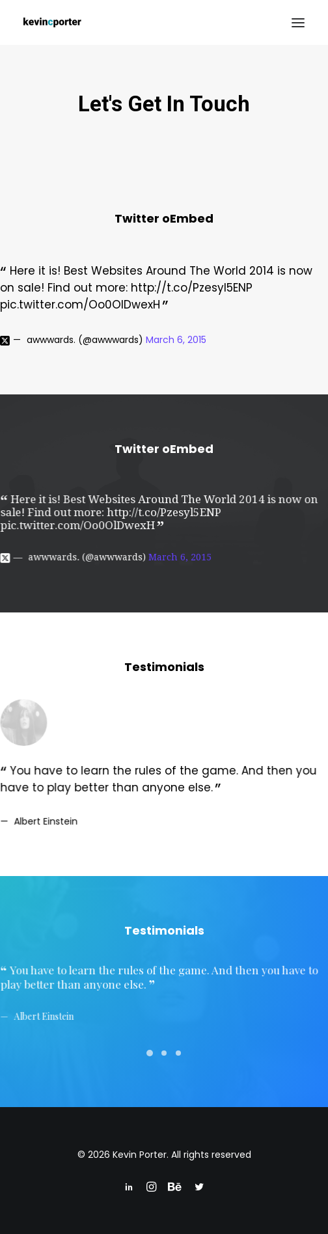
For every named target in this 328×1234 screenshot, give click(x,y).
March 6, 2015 (176, 339)
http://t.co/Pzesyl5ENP (192, 287)
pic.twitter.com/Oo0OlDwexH (80, 304)
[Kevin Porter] (52, 22)
